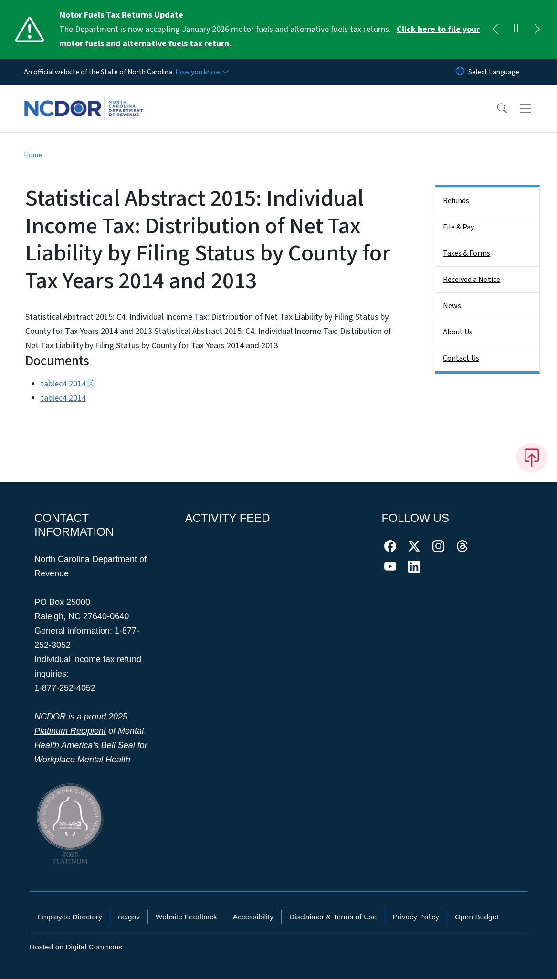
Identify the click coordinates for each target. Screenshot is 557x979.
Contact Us (461, 358)
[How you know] (201, 72)
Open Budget (477, 917)
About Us (458, 332)
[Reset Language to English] (460, 72)
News (452, 306)
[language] (493, 72)
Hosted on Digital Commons (76, 947)
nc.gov (129, 917)
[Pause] (515, 29)
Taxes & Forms (466, 253)
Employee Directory (69, 917)
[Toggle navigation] (534, 108)
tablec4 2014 (68, 384)
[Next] (536, 29)
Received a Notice (471, 279)
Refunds (456, 201)
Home (33, 155)
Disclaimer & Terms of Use (333, 917)
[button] (495, 108)
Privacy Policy (416, 917)
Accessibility (253, 917)
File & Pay (458, 227)
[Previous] (494, 29)
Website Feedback (186, 917)
